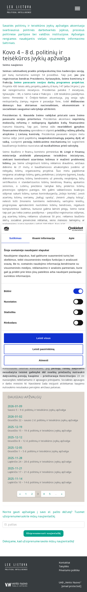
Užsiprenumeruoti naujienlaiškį (43, 533)
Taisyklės (64, 566)
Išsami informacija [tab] (43, 238)
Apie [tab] (71, 238)
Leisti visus (44, 338)
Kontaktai (64, 562)
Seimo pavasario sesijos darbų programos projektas (49, 82)
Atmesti (43, 360)
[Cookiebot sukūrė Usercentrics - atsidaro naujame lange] (68, 229)
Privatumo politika (69, 570)
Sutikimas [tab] (15, 238)
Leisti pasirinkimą (44, 349)
